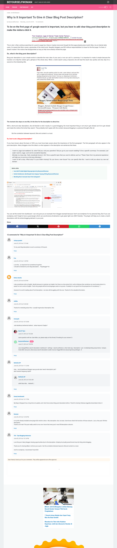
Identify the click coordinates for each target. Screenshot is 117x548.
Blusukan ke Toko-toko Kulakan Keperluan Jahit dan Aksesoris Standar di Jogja (94, 49)
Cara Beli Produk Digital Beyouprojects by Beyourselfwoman (31, 190)
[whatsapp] (55, 247)
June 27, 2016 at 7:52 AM (25, 360)
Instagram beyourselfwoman (93, 102)
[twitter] (28, 247)
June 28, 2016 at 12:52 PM (21, 447)
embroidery (103, 114)
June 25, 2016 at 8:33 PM (21, 301)
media (101, 121)
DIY (33, 7)
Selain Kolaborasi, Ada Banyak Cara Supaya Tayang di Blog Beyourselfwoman (36, 193)
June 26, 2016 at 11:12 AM (21, 394)
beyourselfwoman (23, 368)
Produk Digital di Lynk (91, 99)
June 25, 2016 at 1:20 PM (21, 282)
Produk (15, 7)
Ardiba (16, 328)
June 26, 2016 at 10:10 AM (21, 348)
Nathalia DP (17, 391)
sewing (106, 125)
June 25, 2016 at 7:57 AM (21, 264)
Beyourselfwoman (19, 2)
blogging (86, 114)
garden (106, 118)
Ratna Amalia (18, 298)
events (95, 118)
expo (100, 118)
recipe (100, 125)
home (85, 121)
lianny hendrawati (19, 425)
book (92, 114)
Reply (15, 271)
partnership (25, 7)
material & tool (93, 121)
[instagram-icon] (108, 2)
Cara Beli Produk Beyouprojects (94, 95)
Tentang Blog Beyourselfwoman (94, 92)
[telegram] (69, 247)
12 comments (39, 27)
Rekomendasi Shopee (91, 105)
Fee (15, 279)
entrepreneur (87, 118)
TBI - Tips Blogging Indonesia (22, 466)
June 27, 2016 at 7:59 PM (25, 371)
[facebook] (14, 247)
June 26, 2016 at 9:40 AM (21, 330)
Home (9, 7)
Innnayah (16, 345)
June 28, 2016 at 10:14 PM (21, 469)
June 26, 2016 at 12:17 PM (21, 428)
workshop (86, 128)
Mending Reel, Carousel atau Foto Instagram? (27, 195)
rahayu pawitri (18, 261)
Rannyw (16, 444)
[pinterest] (41, 247)
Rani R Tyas (21, 357)
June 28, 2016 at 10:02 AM (25, 408)
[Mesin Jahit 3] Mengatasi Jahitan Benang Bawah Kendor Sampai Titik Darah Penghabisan (96, 34)
